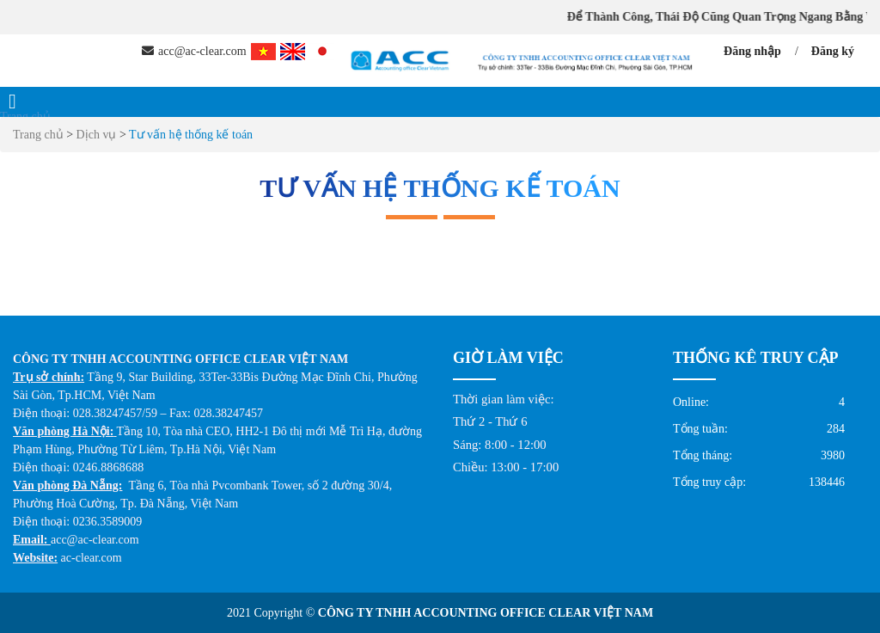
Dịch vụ (97, 134)
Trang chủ (25, 116)
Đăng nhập (752, 51)
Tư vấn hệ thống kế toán (191, 134)
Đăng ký (832, 51)
